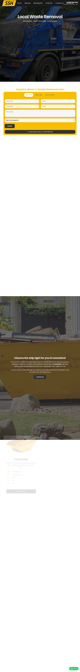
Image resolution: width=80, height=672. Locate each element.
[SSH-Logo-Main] (9, 3)
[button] (73, 668)
